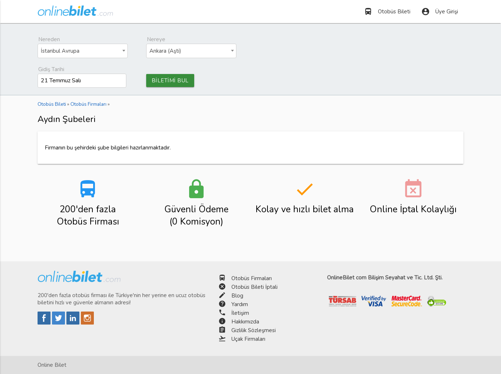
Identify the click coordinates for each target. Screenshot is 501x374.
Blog (237, 295)
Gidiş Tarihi (51, 69)
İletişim (240, 313)
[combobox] (83, 51)
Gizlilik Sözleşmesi (253, 330)
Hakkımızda (245, 321)
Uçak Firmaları (248, 339)
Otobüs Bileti (387, 11)
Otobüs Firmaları (251, 278)
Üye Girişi (439, 11)
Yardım (239, 304)
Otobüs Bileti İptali (254, 287)
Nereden (49, 39)
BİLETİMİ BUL (170, 80)
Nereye (156, 39)
